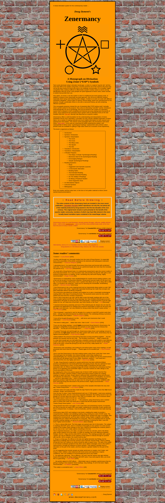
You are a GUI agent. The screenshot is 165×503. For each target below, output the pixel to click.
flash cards (61, 123)
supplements (70, 224)
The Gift (67, 114)
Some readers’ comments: (66, 253)
